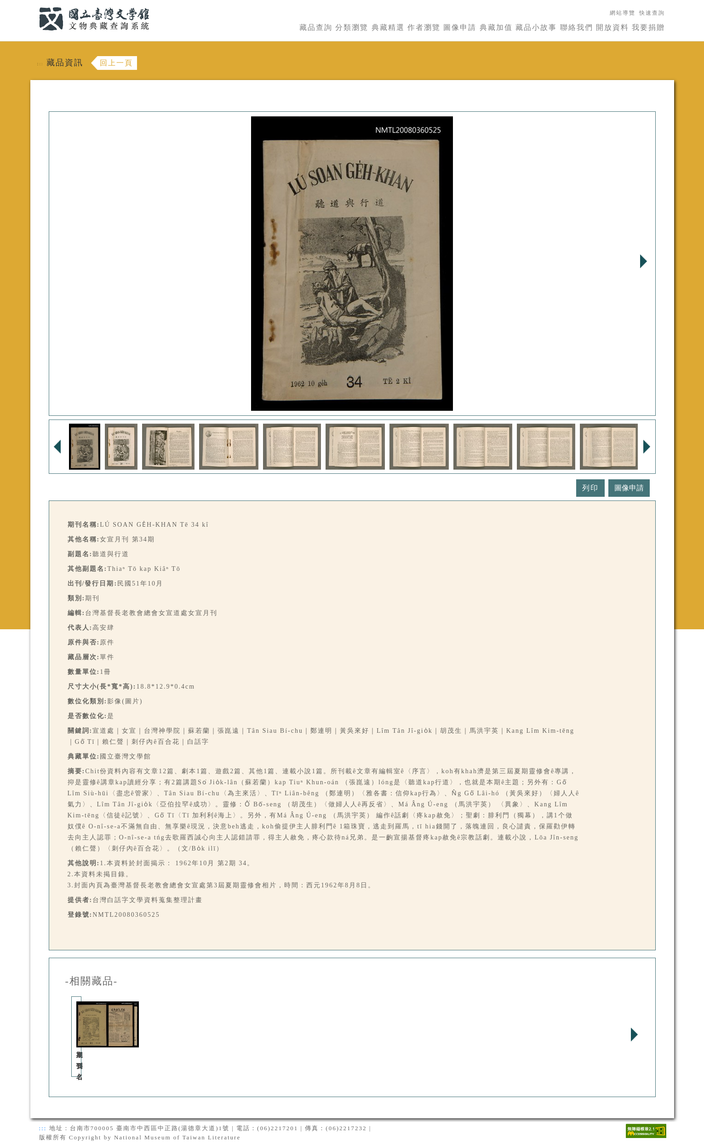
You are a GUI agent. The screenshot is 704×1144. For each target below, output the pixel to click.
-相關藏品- (91, 981)
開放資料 (612, 27)
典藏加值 (496, 27)
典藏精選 (388, 27)
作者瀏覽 (424, 27)
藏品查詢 (315, 27)
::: (33, 5)
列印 (590, 488)
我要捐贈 (648, 27)
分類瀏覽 (351, 27)
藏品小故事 (536, 27)
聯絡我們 (576, 27)
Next (644, 261)
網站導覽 (622, 13)
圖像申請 (459, 27)
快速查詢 (652, 13)
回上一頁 (116, 63)
